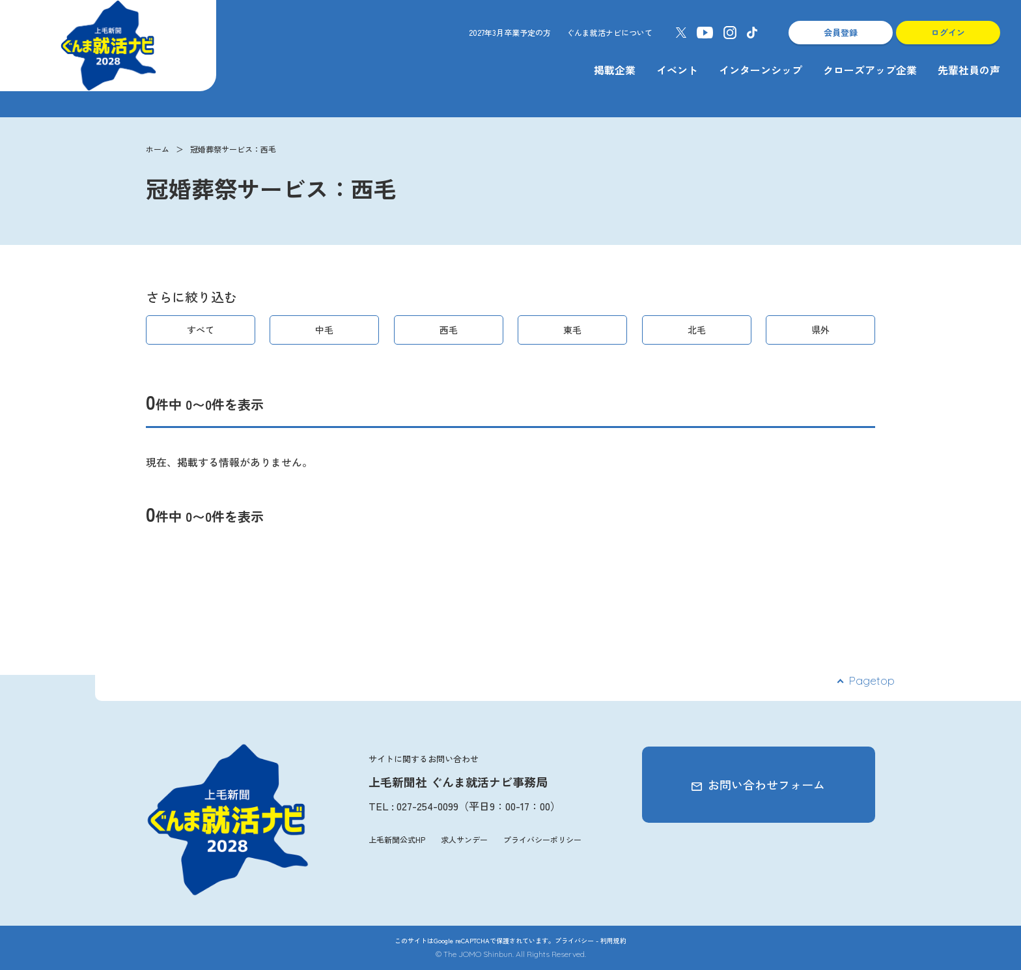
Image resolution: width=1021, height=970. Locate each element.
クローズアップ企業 (870, 70)
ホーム (157, 148)
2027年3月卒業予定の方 (510, 32)
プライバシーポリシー (542, 839)
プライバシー (574, 940)
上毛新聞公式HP (397, 839)
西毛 (449, 329)
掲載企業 (615, 70)
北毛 (697, 329)
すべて (200, 329)
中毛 (324, 329)
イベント (677, 70)
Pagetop (871, 680)
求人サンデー (464, 839)
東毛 (572, 329)
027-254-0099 (427, 806)
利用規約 (613, 940)
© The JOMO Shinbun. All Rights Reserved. (511, 954)
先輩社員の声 (969, 70)
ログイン (948, 32)
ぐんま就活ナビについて (609, 32)
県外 (820, 329)
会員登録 (841, 32)
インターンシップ (760, 70)
